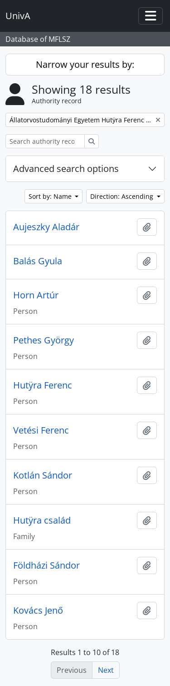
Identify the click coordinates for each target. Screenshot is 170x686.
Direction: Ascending (122, 196)
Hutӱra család (42, 520)
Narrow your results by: (85, 64)
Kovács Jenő (38, 610)
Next (106, 670)
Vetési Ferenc (41, 430)
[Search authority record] (45, 141)
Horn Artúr (35, 295)
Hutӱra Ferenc (42, 385)
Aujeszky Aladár (46, 227)
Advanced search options (66, 168)
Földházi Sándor (46, 565)
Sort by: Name (51, 196)
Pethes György (43, 340)
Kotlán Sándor (42, 475)
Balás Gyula (37, 261)
